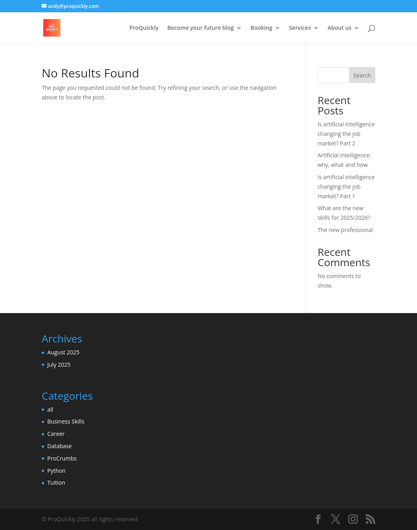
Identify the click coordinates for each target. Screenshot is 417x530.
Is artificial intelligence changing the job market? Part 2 (346, 133)
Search (362, 75)
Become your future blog (200, 28)
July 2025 (59, 364)
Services (300, 28)
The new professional (345, 230)
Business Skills (66, 421)
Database (59, 446)
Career (56, 433)
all (50, 409)
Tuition (56, 482)
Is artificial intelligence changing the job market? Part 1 (346, 186)
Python (56, 470)
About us (339, 28)
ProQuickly (143, 28)
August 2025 (63, 352)
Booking (261, 28)
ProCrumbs (62, 458)
